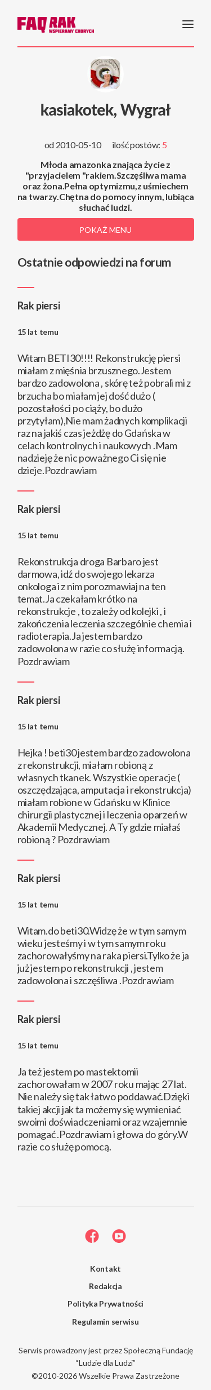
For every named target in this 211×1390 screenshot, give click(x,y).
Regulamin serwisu (105, 1321)
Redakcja (105, 1286)
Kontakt (105, 1268)
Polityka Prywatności (105, 1303)
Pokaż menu (105, 229)
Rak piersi (38, 305)
